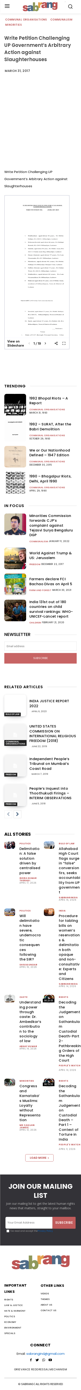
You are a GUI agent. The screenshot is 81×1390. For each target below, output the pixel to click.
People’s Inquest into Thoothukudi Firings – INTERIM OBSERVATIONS (50, 793)
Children (35, 623)
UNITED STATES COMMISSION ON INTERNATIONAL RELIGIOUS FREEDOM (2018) (52, 733)
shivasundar (28, 964)
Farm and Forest (40, 590)
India (62, 910)
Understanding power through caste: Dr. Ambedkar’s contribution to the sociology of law (30, 1021)
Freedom (35, 564)
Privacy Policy (45, 1231)
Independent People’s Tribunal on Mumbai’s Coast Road (49, 763)
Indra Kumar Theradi (28, 879)
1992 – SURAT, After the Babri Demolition (50, 426)
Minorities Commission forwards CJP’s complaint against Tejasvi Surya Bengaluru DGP (51, 525)
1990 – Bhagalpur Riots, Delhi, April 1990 (50, 478)
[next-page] (17, 814)
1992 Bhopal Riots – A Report (48, 401)
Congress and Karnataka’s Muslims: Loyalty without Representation (30, 1103)
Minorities (13, 25)
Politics (25, 843)
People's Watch (69, 1065)
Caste (23, 997)
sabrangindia (68, 897)
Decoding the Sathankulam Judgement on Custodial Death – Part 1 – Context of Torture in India (69, 1113)
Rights (63, 997)
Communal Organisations (26, 20)
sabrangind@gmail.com (45, 1353)
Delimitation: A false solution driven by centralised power (29, 860)
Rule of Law (12, 714)
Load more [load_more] (39, 1158)
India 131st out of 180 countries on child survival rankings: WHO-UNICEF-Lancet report (51, 609)
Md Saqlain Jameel (27, 1126)
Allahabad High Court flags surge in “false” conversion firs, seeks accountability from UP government (69, 870)
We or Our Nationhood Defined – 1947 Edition (49, 453)
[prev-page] (8, 814)
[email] (40, 646)
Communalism (61, 20)
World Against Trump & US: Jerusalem (50, 555)
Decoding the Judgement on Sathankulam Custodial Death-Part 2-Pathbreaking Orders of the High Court (70, 1031)
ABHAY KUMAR (28, 1046)
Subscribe (40, 658)
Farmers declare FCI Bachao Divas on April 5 (50, 581)
